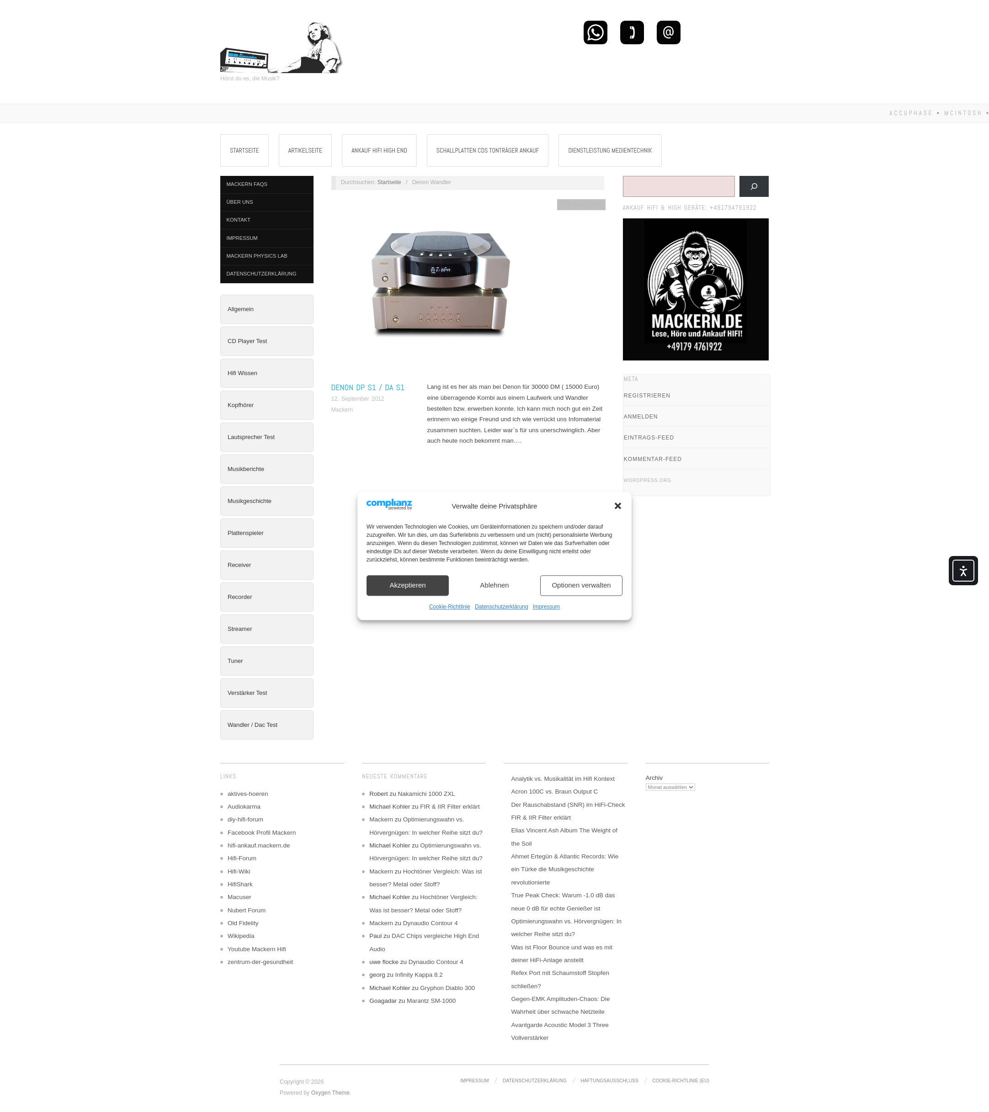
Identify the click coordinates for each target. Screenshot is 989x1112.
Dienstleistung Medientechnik (610, 150)
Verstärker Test (247, 692)
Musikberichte (246, 469)
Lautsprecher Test (251, 437)
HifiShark (240, 884)
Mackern (342, 410)
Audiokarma (244, 806)
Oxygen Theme (330, 1093)
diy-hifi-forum (245, 819)
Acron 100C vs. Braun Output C (554, 791)
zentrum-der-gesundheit (260, 961)
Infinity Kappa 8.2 (418, 974)
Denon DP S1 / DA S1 (368, 387)
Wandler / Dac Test (252, 724)
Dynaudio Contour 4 (430, 923)
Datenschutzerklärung (501, 607)
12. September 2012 (357, 399)
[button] (617, 506)
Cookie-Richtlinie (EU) (680, 1080)
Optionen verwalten (581, 585)
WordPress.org (647, 480)
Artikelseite (305, 150)
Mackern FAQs (247, 184)
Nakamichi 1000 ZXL (426, 793)
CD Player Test (247, 341)
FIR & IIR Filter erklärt (450, 806)
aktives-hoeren (248, 793)
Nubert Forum (247, 910)
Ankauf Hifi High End (379, 150)
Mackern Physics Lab (257, 256)
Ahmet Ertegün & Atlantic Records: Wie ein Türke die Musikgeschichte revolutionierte (564, 869)
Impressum (546, 607)
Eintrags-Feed (649, 437)
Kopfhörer (241, 405)
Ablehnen (494, 585)
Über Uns (240, 202)
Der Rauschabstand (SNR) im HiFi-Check (568, 804)
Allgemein (241, 309)
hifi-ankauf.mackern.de (259, 845)
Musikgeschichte (249, 501)
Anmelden (641, 416)
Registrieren (647, 395)
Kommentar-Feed (653, 459)
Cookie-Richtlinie (449, 607)
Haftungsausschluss (609, 1080)
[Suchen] (754, 186)
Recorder (240, 596)
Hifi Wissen (242, 373)
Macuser (239, 897)
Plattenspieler (246, 533)
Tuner (235, 660)
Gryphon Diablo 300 (447, 988)
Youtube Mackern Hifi (257, 949)
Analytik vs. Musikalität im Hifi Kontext (563, 778)
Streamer (240, 628)
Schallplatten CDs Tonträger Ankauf (487, 150)
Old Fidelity (243, 923)
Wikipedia (241, 935)
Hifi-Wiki (239, 871)
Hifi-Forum (242, 858)
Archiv (654, 777)
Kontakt (238, 219)
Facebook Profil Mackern (262, 832)
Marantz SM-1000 (431, 1000)
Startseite (244, 150)
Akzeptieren (407, 585)
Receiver (239, 564)
